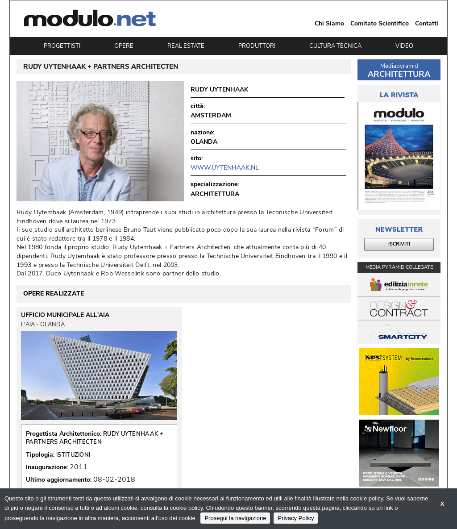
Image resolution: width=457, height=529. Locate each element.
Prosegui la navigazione (235, 518)
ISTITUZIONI (73, 455)
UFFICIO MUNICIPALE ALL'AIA (65, 315)
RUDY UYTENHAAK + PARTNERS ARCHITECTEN (94, 438)
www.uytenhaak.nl (225, 167)
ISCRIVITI (399, 244)
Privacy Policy (296, 518)
